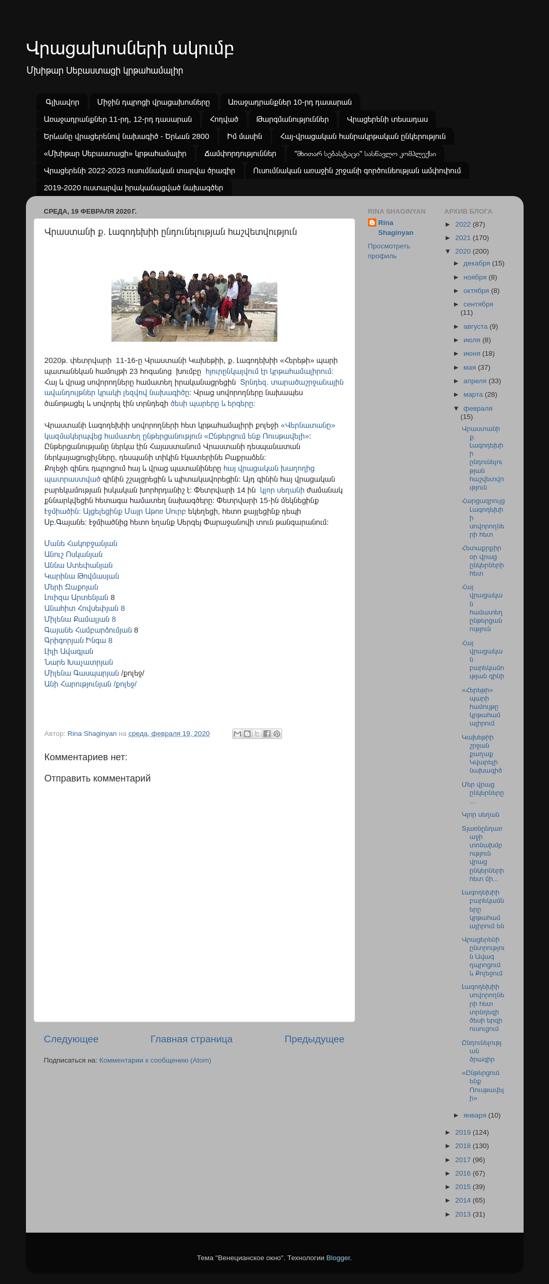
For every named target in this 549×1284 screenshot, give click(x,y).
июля (472, 340)
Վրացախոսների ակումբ (130, 48)
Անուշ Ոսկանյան (74, 554)
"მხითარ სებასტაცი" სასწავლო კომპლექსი (365, 153)
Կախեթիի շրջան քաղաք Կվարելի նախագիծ (482, 754)
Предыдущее (315, 1039)
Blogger (338, 1258)
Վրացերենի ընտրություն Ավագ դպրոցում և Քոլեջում (483, 956)
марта (474, 394)
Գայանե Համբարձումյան (88, 630)
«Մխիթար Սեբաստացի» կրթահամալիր (115, 153)
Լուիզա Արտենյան (77, 597)
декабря (477, 263)
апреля (475, 381)
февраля (477, 408)
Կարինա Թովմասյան (82, 576)
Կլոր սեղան (481, 814)
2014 (464, 1200)
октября (477, 291)
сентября (478, 304)
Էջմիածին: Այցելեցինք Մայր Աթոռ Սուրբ (115, 511)
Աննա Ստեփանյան (79, 565)
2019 (464, 1132)
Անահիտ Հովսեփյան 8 (85, 608)
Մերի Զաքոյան (71, 587)
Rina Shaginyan (396, 227)
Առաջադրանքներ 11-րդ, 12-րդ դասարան (118, 119)
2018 (464, 1146)
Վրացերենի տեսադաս (387, 119)
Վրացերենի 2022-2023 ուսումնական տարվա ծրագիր (139, 170)
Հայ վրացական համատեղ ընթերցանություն (482, 608)
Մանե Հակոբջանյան (81, 543)
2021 (464, 238)
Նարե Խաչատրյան (79, 662)
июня (472, 353)
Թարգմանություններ (293, 119)
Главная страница (191, 1039)
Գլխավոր (62, 101)
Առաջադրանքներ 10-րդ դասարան (290, 101)
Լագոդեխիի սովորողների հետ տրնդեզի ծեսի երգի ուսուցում (483, 1007)
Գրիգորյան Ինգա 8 (79, 640)
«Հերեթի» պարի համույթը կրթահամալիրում (481, 707)
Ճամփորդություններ (240, 153)
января (475, 1115)
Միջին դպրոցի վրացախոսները (153, 101)
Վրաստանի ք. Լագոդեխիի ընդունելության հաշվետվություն (483, 458)
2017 (464, 1160)
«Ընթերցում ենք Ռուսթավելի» (483, 1085)
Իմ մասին (244, 136)
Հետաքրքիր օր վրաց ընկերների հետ (483, 560)
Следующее (71, 1039)
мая (470, 367)
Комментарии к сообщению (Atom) (156, 1060)
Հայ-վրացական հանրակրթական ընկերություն (363, 136)
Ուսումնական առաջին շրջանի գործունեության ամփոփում (357, 170)
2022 (464, 224)
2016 (464, 1173)
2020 (464, 251)
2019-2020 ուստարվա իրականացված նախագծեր (133, 187)
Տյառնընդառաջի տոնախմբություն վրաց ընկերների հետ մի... (483, 854)
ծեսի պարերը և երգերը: (214, 403)
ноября (475, 277)
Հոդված (224, 119)
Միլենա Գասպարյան (82, 673)
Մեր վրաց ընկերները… (483, 792)
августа (476, 326)
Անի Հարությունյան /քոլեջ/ (91, 684)
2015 (464, 1187)
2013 (464, 1214)
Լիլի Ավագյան (70, 651)
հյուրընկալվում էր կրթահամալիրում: (269, 371)
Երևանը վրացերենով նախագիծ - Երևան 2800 (126, 136)
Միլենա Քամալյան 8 (80, 619)
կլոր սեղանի (282, 490)
